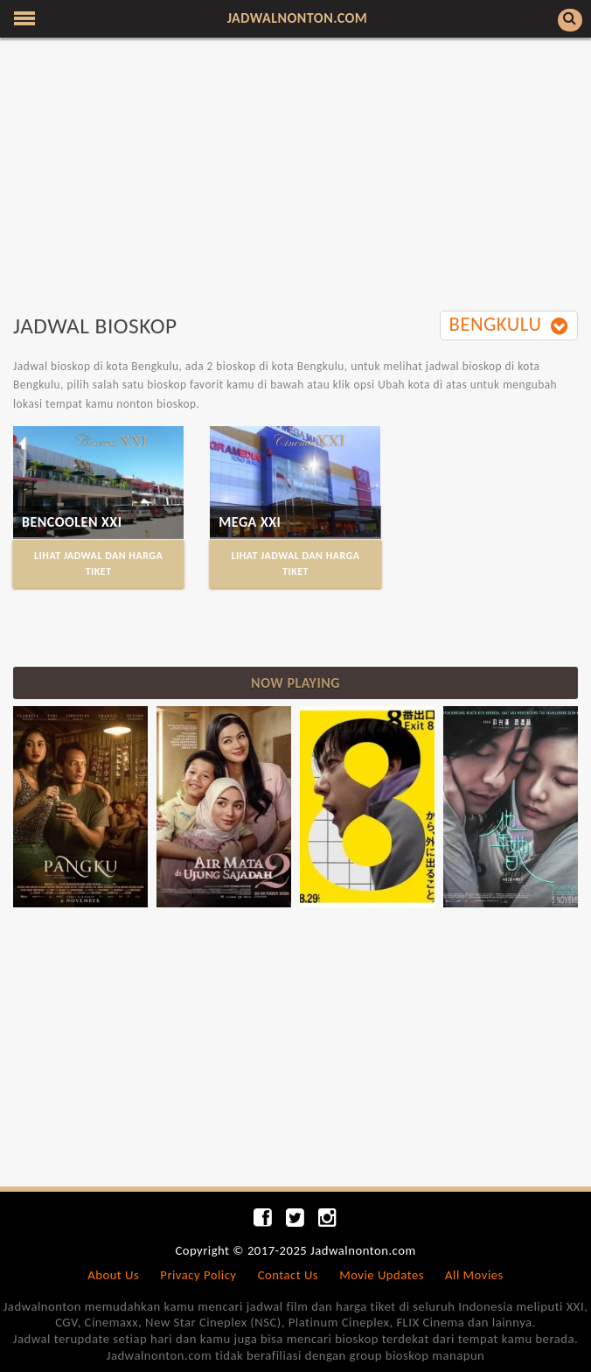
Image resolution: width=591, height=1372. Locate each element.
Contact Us (288, 1275)
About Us (113, 1275)
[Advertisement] (295, 177)
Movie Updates (381, 1275)
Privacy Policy (198, 1275)
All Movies (474, 1275)
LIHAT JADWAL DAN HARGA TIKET (98, 563)
